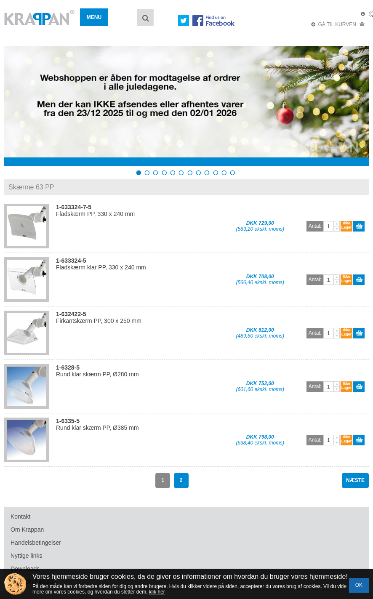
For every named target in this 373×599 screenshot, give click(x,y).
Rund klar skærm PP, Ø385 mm (97, 424)
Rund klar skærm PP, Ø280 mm (97, 371)
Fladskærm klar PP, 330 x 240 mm (101, 264)
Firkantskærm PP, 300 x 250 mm (98, 317)
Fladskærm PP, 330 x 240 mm (95, 210)
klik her (157, 592)
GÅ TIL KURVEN (338, 24)
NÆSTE (355, 480)
